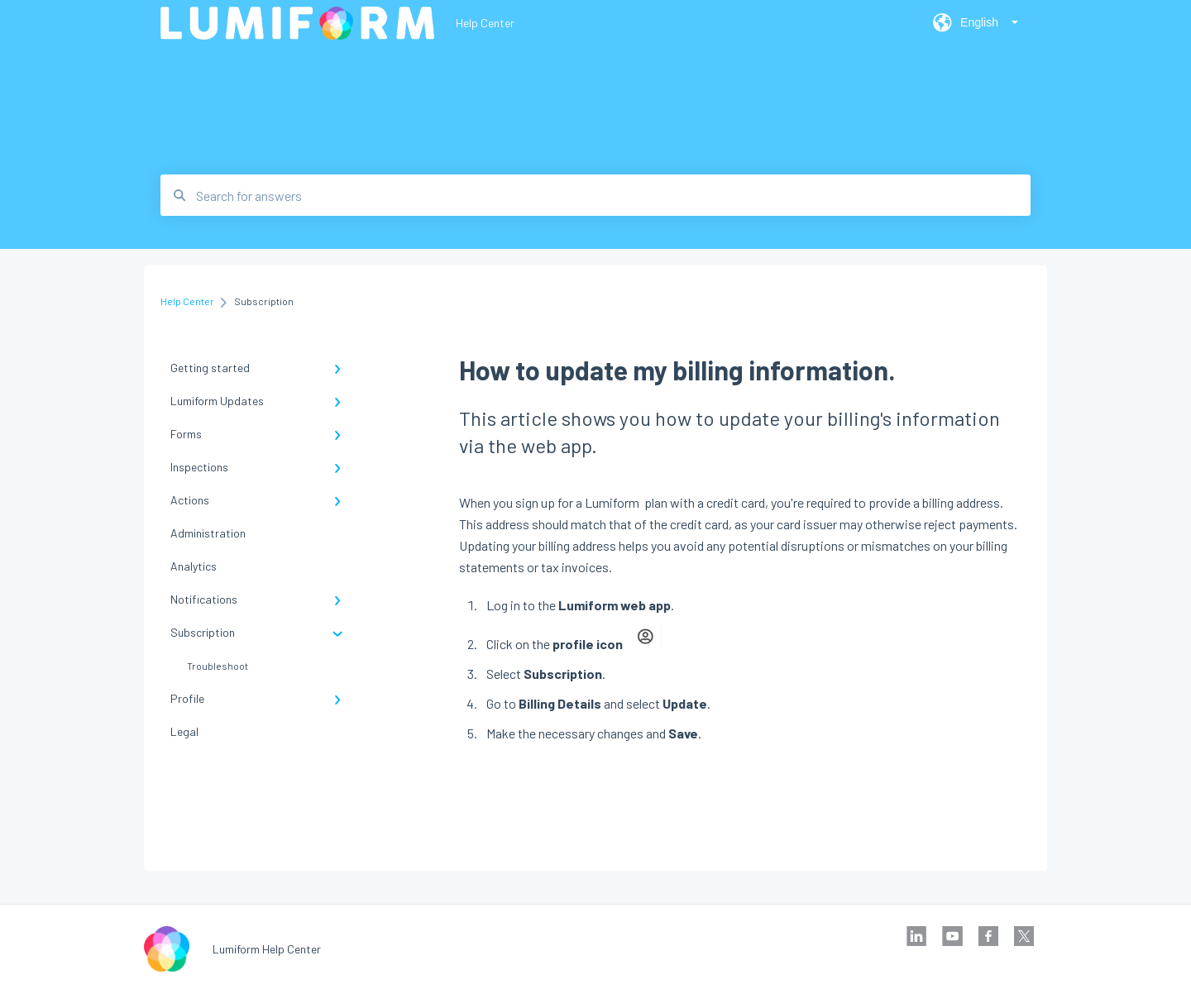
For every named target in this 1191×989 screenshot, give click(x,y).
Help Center (485, 23)
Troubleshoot (217, 665)
